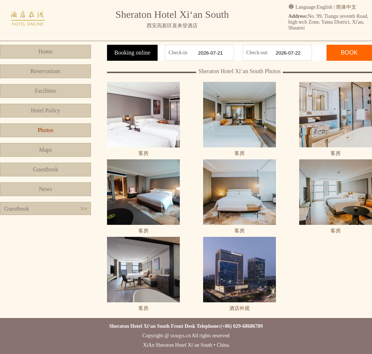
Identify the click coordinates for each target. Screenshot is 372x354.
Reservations (46, 71)
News (45, 189)
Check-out (257, 52)
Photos (45, 130)
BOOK (349, 52)
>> (83, 209)
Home (45, 51)
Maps (45, 150)
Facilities (45, 91)
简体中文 (346, 7)
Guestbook (45, 169)
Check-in (178, 52)
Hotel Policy (45, 110)
